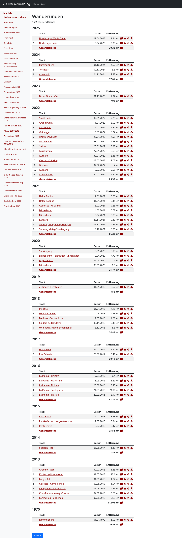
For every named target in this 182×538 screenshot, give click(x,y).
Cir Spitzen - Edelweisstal (52, 488)
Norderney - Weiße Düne (52, 38)
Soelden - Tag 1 (47, 447)
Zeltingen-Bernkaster (50, 287)
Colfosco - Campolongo (51, 483)
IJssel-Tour (8, 48)
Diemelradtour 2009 (13, 190)
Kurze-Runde (46, 174)
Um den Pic (45, 349)
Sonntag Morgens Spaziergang (55, 224)
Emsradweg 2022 (11, 97)
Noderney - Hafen (48, 43)
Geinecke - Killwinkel (50, 205)
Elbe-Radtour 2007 (12, 206)
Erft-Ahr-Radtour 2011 (14, 169)
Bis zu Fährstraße (48, 96)
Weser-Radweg (10, 53)
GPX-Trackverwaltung (16, 4)
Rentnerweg (45, 426)
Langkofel (44, 479)
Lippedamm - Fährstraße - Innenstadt (59, 255)
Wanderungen (10, 27)
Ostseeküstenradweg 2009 (13, 184)
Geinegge (44, 132)
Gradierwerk (45, 122)
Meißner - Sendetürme (51, 318)
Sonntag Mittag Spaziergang (54, 229)
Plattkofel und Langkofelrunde (55, 421)
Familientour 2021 (12, 112)
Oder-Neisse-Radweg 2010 (13, 176)
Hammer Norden (48, 136)
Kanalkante (45, 127)
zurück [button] (37, 535)
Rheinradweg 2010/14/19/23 (10, 65)
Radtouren (8, 22)
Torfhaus (44, 69)
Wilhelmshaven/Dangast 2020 (15, 119)
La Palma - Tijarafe (49, 394)
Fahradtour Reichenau (51, 497)
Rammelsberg (46, 65)
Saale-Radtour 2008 (12, 201)
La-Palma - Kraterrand (51, 380)
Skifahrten (8, 43)
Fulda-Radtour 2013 (12, 159)
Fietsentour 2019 (11, 136)
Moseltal (43, 308)
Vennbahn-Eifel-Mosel (13, 71)
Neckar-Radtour (11, 58)
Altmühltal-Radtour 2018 (15, 149)
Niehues (43, 165)
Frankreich (8, 38)
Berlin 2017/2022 (11, 102)
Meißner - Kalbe (47, 313)
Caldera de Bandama (50, 323)
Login (43, 4)
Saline (42, 146)
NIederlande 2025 (12, 32)
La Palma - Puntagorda (51, 390)
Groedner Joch (47, 469)
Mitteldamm (45, 141)
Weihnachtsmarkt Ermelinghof (55, 327)
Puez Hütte (45, 416)
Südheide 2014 (10, 154)
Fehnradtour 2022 (12, 92)
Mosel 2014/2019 (11, 131)
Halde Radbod (46, 196)
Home (36, 3)
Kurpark (43, 155)
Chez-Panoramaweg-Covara (54, 493)
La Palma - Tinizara (49, 375)
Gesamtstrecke (47, 47)
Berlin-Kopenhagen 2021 (15, 107)
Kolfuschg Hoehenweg (51, 474)
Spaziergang (45, 251)
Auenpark (44, 74)
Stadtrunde (45, 118)
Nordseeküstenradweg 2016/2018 (14, 142)
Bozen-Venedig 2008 (13, 196)
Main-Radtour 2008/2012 (15, 164)
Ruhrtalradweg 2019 (13, 125)
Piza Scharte (45, 354)
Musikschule (45, 151)
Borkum (7, 81)
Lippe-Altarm (46, 260)
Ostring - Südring (48, 160)
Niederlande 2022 (12, 87)
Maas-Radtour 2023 (12, 76)
